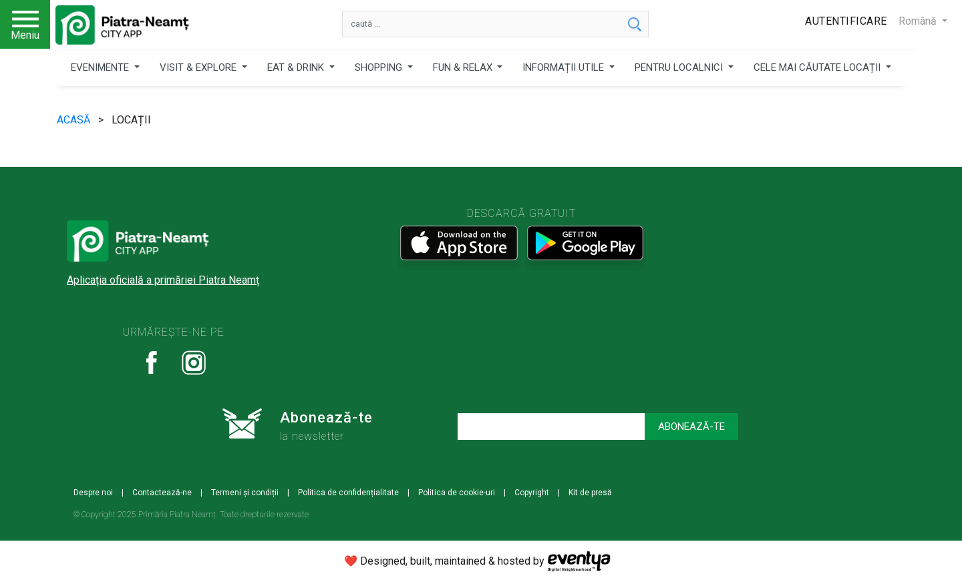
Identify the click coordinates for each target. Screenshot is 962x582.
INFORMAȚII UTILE (564, 67)
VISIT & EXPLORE (199, 67)
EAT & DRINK (297, 67)
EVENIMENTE (101, 67)
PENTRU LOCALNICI (680, 67)
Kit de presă (590, 492)
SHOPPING (380, 67)
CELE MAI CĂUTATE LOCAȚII (818, 67)
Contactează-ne (162, 492)
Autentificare (846, 21)
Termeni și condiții (245, 492)
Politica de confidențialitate (348, 492)
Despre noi (93, 492)
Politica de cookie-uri (456, 492)
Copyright (531, 492)
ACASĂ (75, 119)
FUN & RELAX (464, 67)
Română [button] (919, 21)
